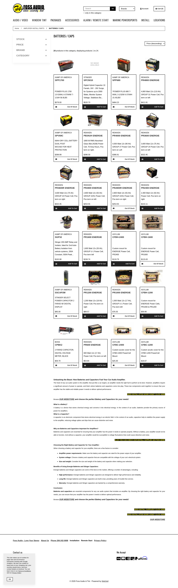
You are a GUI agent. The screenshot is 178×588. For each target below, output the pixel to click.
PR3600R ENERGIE (65, 188)
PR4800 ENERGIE (150, 80)
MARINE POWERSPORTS (125, 20)
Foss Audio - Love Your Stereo (26, 541)
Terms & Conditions (24, 571)
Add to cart (95, 107)
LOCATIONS (159, 20)
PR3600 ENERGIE (150, 135)
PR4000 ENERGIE (121, 135)
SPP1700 (59, 80)
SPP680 (116, 80)
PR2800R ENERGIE (122, 188)
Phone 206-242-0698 (59, 541)
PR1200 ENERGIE (93, 292)
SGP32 (58, 237)
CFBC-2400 (118, 345)
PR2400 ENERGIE (150, 188)
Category (31, 55)
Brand (31, 50)
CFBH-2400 (118, 237)
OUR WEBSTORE (66, 399)
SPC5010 (88, 80)
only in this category (92, 13)
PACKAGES (56, 20)
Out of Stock (66, 107)
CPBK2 (58, 345)
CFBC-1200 (147, 345)
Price (31, 44)
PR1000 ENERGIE (121, 292)
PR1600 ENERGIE (93, 237)
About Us (45, 541)
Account (144, 9)
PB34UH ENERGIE (93, 135)
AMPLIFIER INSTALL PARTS (34, 28)
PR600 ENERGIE (92, 345)
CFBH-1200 (147, 292)
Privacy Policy (100, 541)
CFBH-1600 (147, 237)
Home (17, 28)
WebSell (105, 581)
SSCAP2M (60, 292)
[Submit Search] (113, 8)
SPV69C (59, 135)
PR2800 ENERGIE (93, 188)
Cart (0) (159, 9)
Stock (31, 39)
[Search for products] (96, 8)
